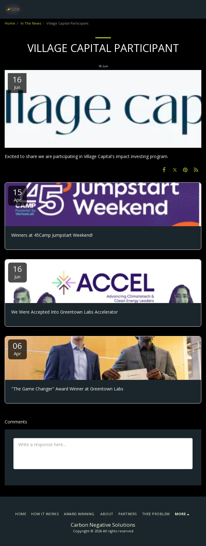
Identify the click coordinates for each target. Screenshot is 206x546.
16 (17, 271)
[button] (197, 9)
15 (17, 194)
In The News (31, 23)
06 (17, 348)
